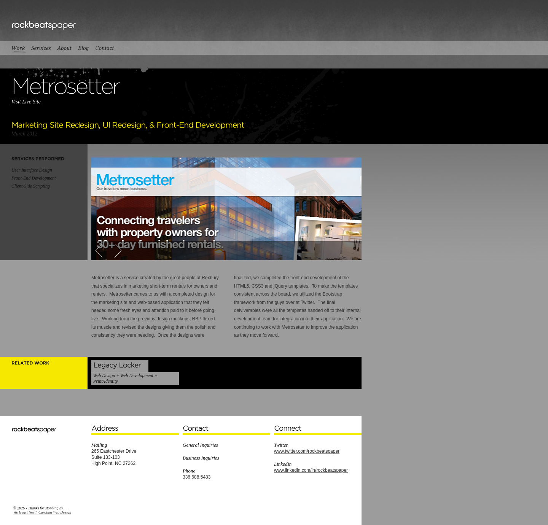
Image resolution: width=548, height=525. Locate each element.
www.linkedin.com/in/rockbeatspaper (311, 470)
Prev (102, 251)
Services (40, 48)
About (64, 48)
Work (19, 48)
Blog (83, 48)
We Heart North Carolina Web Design (42, 512)
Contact (105, 48)
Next (114, 251)
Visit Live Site (26, 102)
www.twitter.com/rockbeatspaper (306, 451)
